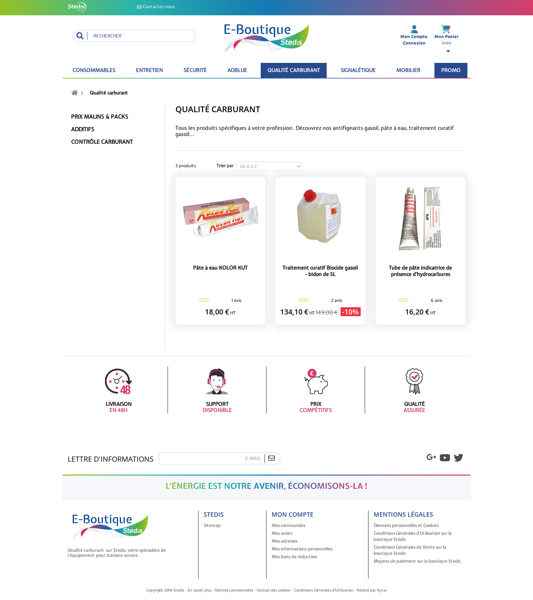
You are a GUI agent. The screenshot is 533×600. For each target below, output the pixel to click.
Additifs (82, 129)
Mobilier (408, 70)
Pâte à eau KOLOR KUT (220, 268)
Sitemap (212, 525)
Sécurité (195, 70)
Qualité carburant (294, 70)
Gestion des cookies (274, 590)
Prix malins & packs (99, 116)
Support (217, 389)
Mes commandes (288, 525)
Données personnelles (234, 590)
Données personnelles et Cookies (406, 525)
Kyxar (382, 590)
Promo (451, 70)
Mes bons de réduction (294, 557)
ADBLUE (237, 70)
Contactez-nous (156, 7)
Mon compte (292, 514)
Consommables (93, 70)
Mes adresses (284, 541)
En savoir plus (199, 590)
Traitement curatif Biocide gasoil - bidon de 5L (320, 271)
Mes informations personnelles (302, 549)
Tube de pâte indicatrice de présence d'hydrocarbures (420, 271)
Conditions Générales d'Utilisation (324, 590)
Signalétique (358, 70)
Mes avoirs (282, 533)
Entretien (149, 70)
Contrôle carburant (102, 141)
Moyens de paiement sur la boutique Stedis (417, 561)
